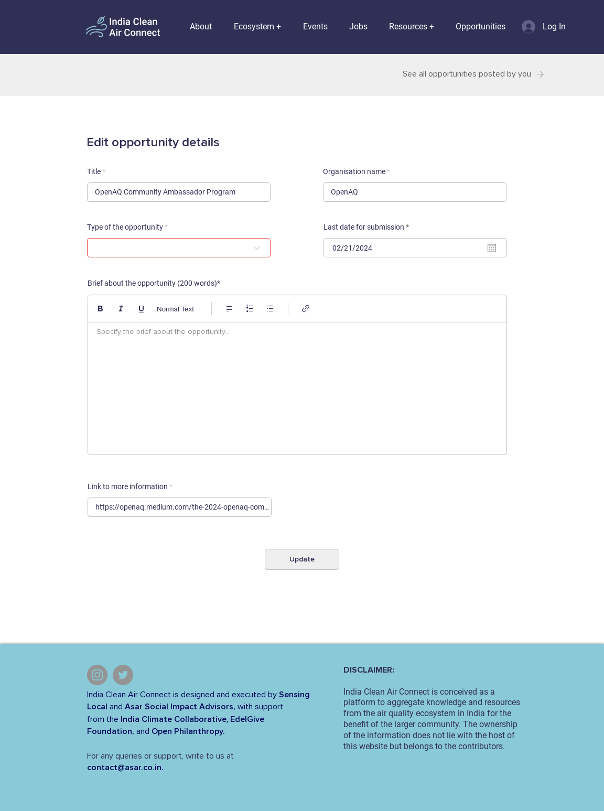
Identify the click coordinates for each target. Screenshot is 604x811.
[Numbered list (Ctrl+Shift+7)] (249, 308)
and (116, 706)
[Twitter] (123, 675)
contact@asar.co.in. (125, 767)
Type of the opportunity (125, 227)
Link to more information (128, 486)
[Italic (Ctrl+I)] (120, 308)
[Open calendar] (492, 248)
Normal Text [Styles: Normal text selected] (175, 309)
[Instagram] (97, 675)
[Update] (302, 559)
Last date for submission (368, 227)
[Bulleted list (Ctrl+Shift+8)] (270, 308)
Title (94, 171)
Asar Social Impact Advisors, (180, 706)
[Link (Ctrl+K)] (306, 308)
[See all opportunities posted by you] (470, 74)
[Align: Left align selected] (229, 308)
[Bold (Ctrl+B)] (100, 308)
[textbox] (297, 385)
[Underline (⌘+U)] (141, 308)
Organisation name (354, 171)
